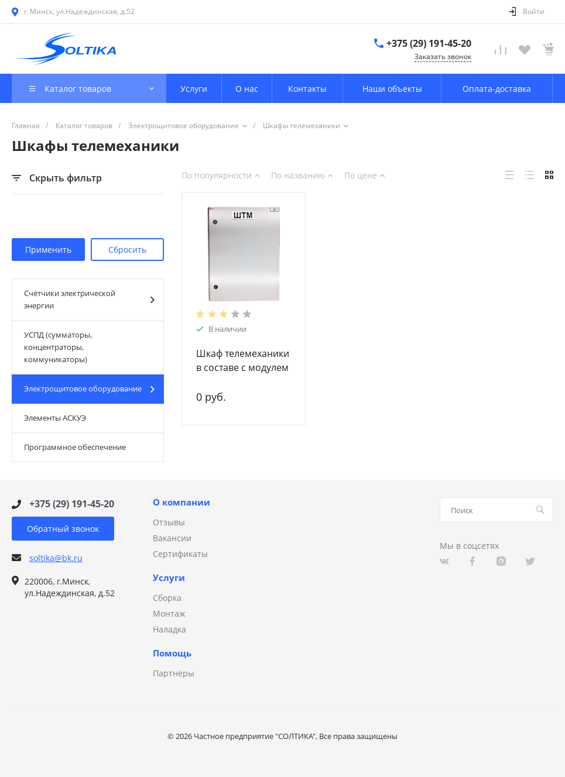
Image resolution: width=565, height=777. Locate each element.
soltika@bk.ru (56, 557)
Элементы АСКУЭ (55, 417)
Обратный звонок (63, 528)
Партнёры (173, 673)
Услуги (169, 578)
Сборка (167, 597)
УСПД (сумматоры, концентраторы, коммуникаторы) (58, 347)
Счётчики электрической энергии (89, 299)
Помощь (172, 653)
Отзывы (169, 522)
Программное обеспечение (75, 447)
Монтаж (169, 613)
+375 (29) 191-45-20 (428, 43)
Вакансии (172, 538)
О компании (181, 502)
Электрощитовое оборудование (89, 388)
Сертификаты (180, 553)
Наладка (169, 629)
